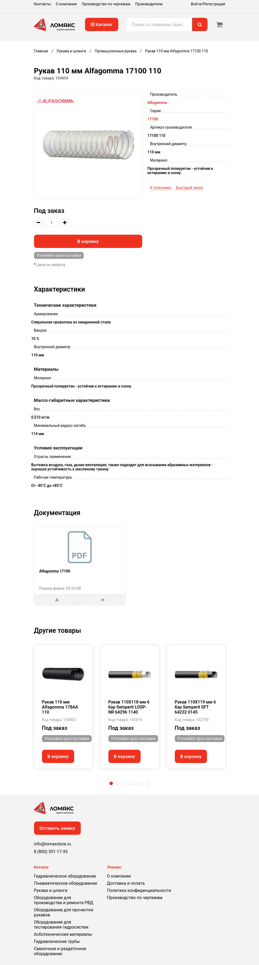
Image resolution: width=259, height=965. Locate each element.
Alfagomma (157, 102)
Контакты (42, 4)
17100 (152, 119)
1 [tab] (111, 783)
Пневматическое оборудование (65, 883)
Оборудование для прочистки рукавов (63, 912)
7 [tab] (148, 783)
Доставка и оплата (126, 883)
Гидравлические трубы (57, 941)
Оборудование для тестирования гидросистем (61, 925)
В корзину (88, 241)
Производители (149, 4)
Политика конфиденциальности (139, 890)
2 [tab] (117, 783)
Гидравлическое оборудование (65, 876)
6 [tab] (141, 783)
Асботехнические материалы (63, 934)
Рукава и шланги (50, 890)
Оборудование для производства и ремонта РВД (63, 900)
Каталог (102, 24)
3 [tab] (123, 783)
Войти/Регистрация (208, 4)
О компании (66, 4)
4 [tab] (129, 783)
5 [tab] (135, 783)
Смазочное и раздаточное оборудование (60, 951)
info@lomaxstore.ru (52, 843)
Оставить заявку (57, 828)
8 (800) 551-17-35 (51, 851)
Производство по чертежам (106, 4)
